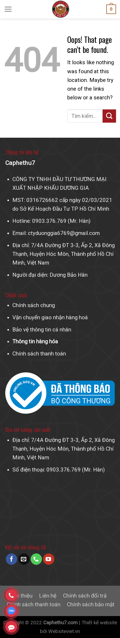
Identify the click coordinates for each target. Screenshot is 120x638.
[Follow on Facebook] (11, 559)
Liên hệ (47, 596)
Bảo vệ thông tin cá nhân (41, 329)
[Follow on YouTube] (48, 559)
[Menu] (8, 9)
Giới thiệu (21, 596)
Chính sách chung (33, 305)
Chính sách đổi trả (85, 596)
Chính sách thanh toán (39, 353)
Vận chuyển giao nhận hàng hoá (50, 317)
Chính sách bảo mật (90, 604)
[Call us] (36, 559)
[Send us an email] (24, 559)
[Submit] (109, 116)
